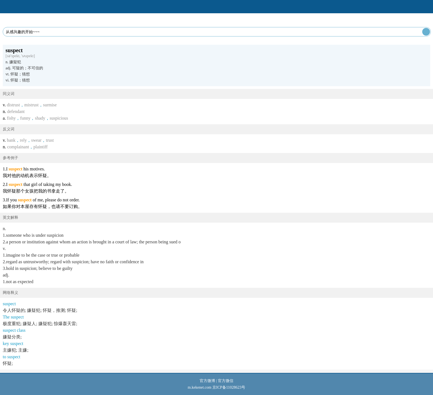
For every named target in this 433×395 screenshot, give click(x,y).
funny (25, 118)
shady (40, 118)
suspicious (59, 118)
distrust (13, 104)
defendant (16, 111)
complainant (18, 146)
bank (11, 140)
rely (23, 140)
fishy (11, 118)
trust (50, 140)
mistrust (31, 104)
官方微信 (225, 381)
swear (36, 140)
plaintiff (40, 146)
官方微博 (207, 381)
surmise (50, 104)
